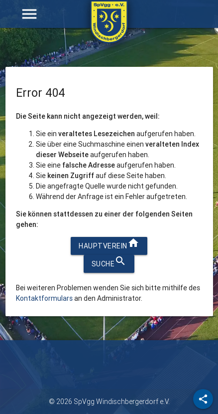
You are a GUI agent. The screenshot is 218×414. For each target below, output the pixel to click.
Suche (109, 261)
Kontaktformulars (44, 298)
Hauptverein (109, 243)
